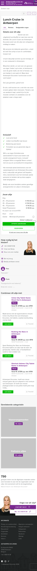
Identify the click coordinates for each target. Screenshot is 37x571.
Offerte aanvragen (18, 224)
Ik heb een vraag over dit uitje (18, 232)
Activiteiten (4, 534)
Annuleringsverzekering (8, 527)
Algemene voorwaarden (26, 524)
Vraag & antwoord (24, 527)
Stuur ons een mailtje (10, 252)
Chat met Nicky (8, 249)
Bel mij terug (7, 258)
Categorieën (22, 529)
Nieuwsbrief (4, 529)
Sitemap (21, 536)
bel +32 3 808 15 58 (23, 511)
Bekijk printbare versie (10, 261)
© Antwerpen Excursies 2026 (10, 564)
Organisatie (4, 531)
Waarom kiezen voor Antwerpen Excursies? (14, 487)
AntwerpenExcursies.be (14, 3)
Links (20, 539)
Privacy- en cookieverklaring (9, 524)
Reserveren (18, 228)
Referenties (22, 531)
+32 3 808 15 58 (9, 246)
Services (3, 536)
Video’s (3, 539)
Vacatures (22, 534)
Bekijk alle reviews (8, 287)
